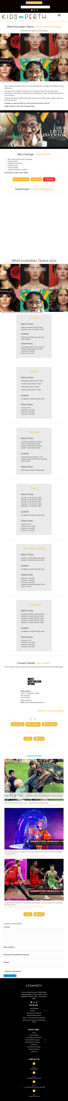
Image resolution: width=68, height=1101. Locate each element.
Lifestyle (31, 805)
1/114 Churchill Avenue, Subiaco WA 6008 (34, 1087)
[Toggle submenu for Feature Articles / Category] (45, 1042)
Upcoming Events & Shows (53, 805)
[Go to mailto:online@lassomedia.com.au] (34, 1075)
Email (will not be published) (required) (16, 955)
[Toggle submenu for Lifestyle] (45, 1010)
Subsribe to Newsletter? (12, 971)
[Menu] (59, 15)
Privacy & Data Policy (34, 1096)
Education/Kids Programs (11, 805)
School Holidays (40, 805)
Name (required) (9, 947)
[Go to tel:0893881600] (34, 1066)
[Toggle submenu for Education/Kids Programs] (45, 1039)
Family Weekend (24, 805)
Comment (7, 927)
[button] (34, 2)
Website (6, 962)
